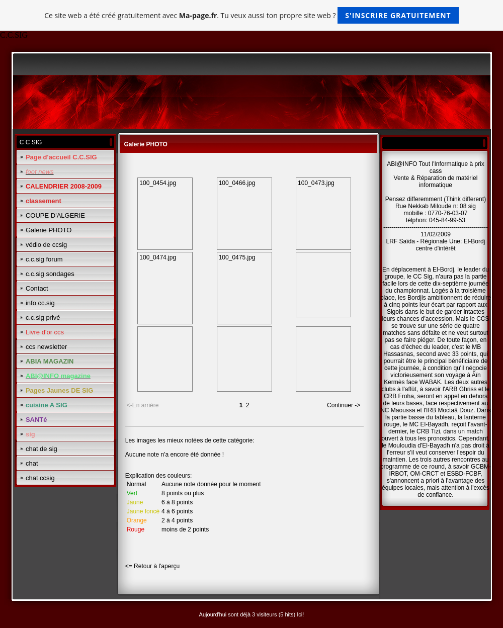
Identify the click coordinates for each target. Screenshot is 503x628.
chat (32, 463)
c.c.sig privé (43, 317)
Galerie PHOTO (49, 230)
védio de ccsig (46, 244)
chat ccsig (40, 478)
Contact (37, 288)
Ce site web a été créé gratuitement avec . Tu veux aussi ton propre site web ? (251, 15)
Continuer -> (343, 405)
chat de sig (41, 449)
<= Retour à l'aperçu (152, 566)
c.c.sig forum (44, 259)
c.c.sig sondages (50, 274)
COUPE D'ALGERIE (55, 215)
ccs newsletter (46, 346)
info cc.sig (40, 303)
